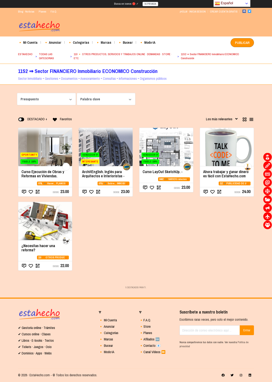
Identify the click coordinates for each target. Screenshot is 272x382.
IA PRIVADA (150, 4)
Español (224, 3)
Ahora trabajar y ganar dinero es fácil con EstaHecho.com (226, 174)
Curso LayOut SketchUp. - (163, 171)
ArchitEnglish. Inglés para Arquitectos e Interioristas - (103, 174)
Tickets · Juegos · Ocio (36, 346)
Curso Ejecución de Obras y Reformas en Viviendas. (42, 174)
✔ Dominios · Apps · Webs (35, 353)
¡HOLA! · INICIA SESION (193, 11)
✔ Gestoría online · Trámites (36, 327)
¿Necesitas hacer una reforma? (38, 248)
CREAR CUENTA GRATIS (224, 11)
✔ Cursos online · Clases (34, 334)
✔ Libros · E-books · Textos (36, 340)
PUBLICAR (242, 42)
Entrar (246, 330)
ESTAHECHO (25, 54)
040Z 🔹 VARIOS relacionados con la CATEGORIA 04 (188, 179)
